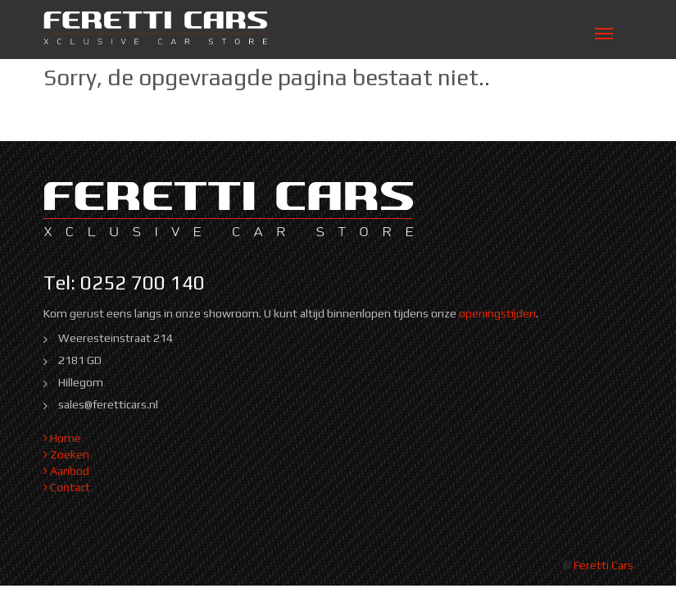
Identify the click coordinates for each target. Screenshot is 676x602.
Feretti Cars (603, 565)
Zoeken (66, 454)
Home (62, 438)
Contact (66, 487)
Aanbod (66, 470)
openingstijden (497, 313)
